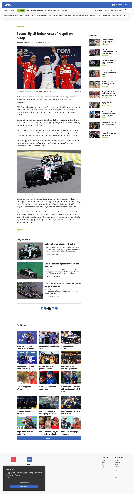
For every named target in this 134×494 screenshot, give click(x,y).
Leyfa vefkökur (34, 486)
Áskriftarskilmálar (33, 468)
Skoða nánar (9, 482)
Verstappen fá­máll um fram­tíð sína (49, 385)
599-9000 (15, 469)
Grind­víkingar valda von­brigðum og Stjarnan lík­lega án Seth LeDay (109, 113)
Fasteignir (117, 455)
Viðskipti (104, 455)
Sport (103, 457)
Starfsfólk (31, 470)
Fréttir (103, 453)
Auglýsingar (32, 461)
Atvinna (117, 457)
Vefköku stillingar (14, 486)
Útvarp (103, 466)
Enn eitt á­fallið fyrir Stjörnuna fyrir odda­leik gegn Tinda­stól (109, 41)
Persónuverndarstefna (16, 463)
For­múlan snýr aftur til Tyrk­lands (26, 406)
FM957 (117, 466)
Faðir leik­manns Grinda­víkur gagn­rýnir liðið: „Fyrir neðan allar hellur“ (109, 51)
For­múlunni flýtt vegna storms (69, 346)
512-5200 (34, 459)
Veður (116, 461)
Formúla (20, 231)
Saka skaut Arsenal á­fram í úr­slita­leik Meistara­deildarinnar (109, 62)
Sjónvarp (104, 464)
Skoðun (104, 461)
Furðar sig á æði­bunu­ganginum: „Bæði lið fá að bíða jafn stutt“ (109, 133)
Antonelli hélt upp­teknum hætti (48, 346)
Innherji (117, 453)
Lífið (103, 459)
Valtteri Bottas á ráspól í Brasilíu (60, 245)
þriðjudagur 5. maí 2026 (121, 5)
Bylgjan (117, 464)
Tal (116, 470)
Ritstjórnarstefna (33, 466)
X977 (116, 468)
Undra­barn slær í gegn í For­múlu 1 (70, 425)
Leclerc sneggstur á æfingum (25, 385)
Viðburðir (117, 459)
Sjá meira (48, 430)
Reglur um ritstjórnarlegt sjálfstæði (17, 460)
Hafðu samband (33, 463)
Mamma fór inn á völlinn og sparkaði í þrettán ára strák (109, 72)
